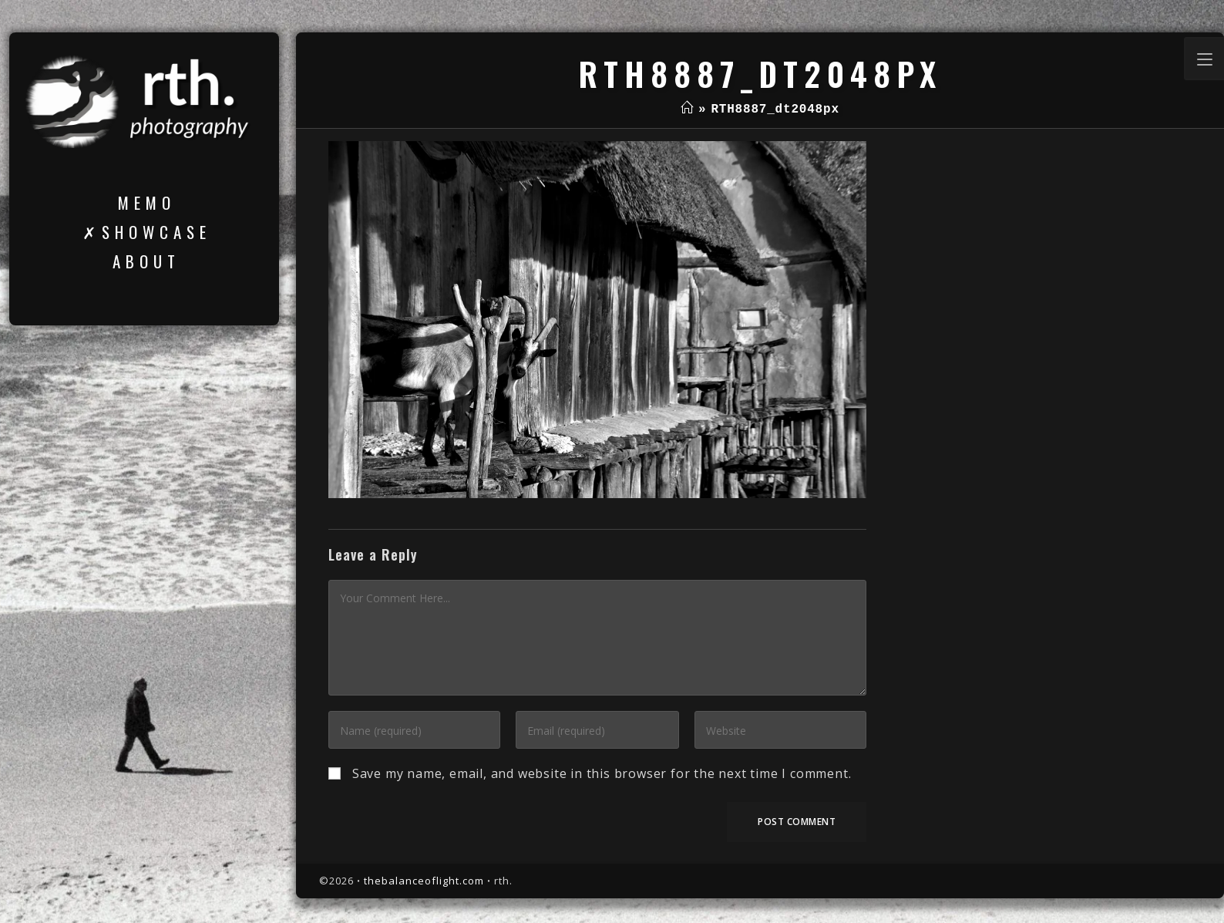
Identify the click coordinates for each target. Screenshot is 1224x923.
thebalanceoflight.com (424, 881)
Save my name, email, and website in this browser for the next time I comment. (602, 773)
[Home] (687, 109)
